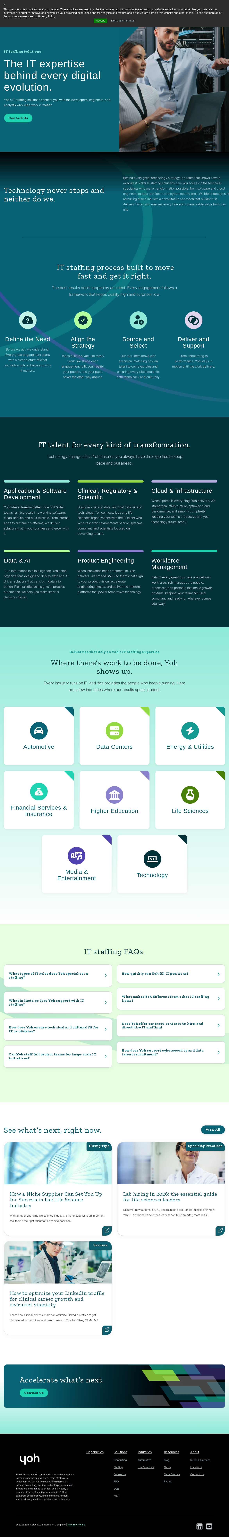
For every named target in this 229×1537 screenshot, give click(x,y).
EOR (117, 1487)
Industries (147, 1452)
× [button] (4, 4)
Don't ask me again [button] (123, 20)
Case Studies (172, 1473)
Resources (173, 1452)
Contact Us (18, 118)
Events (169, 1480)
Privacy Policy (76, 1524)
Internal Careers (201, 1459)
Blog (167, 1459)
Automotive (146, 1459)
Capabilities (95, 1452)
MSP (117, 1494)
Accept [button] (99, 20)
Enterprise (120, 1473)
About (196, 1452)
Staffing (119, 1466)
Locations (197, 1466)
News (168, 1466)
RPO (117, 1480)
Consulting (121, 1459)
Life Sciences (147, 1466)
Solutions (121, 1452)
